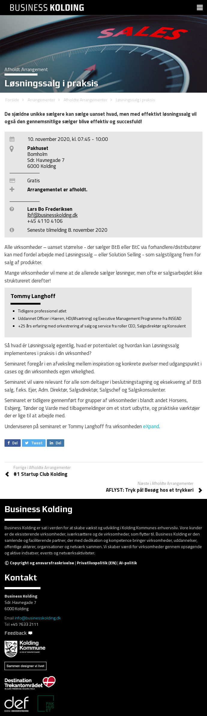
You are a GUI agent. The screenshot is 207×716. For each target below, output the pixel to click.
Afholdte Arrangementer (85, 100)
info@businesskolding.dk (38, 618)
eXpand (151, 426)
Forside (12, 100)
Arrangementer (41, 100)
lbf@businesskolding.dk (52, 215)
